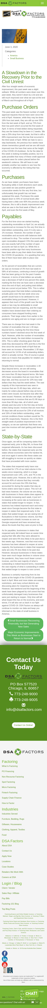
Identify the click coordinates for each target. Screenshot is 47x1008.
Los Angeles (33, 943)
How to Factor (8, 803)
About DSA (7, 846)
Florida (24, 936)
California (16, 936)
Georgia (30, 936)
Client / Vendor (8, 888)
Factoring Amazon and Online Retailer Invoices (19, 914)
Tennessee (29, 940)
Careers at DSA (9, 877)
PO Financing (8, 771)
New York (34, 938)
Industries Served (10, 814)
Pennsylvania (20, 940)
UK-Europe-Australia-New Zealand (30, 948)
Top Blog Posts (8, 909)
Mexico (15, 948)
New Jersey (24, 938)
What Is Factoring (10, 766)
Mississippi (7, 938)
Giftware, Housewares (12, 824)
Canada (8, 948)
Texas (37, 940)
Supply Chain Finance (12, 798)
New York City (30, 945)
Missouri (16, 938)
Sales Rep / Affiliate (10, 893)
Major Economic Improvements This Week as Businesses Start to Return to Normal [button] (23, 635)
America (13, 55)
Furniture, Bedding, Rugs (13, 819)
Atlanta (4, 943)
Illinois (38, 936)
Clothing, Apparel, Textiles (13, 830)
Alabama (8, 936)
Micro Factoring (9, 787)
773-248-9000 (23, 694)
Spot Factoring (8, 782)
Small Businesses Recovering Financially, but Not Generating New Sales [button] (23, 623)
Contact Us (7, 851)
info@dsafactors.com (23, 707)
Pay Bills (6, 898)
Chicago (11, 943)
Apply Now (6, 856)
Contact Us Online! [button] (23, 725)
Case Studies (8, 867)
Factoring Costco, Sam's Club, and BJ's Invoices (18, 928)
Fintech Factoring (9, 793)
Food (4, 835)
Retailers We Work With (12, 872)
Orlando (39, 945)
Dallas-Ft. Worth (21, 943)
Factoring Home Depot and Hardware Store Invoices (19, 921)
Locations (6, 861)
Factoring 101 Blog (10, 904)
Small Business (17, 58)
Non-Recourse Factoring (13, 777)
